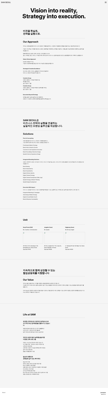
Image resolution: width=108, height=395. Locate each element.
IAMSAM (29, 392)
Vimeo (29, 386)
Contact (4, 392)
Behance (29, 383)
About (3, 379)
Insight (4, 388)
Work (3, 384)
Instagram (30, 379)
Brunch (29, 389)
